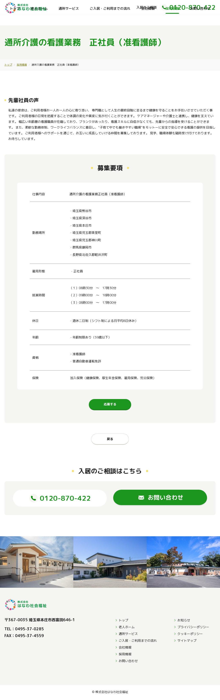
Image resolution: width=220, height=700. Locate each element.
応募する (110, 404)
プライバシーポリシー (193, 628)
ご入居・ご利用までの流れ (110, 20)
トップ (15, 20)
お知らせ (183, 621)
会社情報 (148, 20)
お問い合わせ (200, 20)
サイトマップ (186, 641)
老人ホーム (39, 20)
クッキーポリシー (190, 635)
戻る (110, 439)
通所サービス (68, 20)
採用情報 (172, 20)
